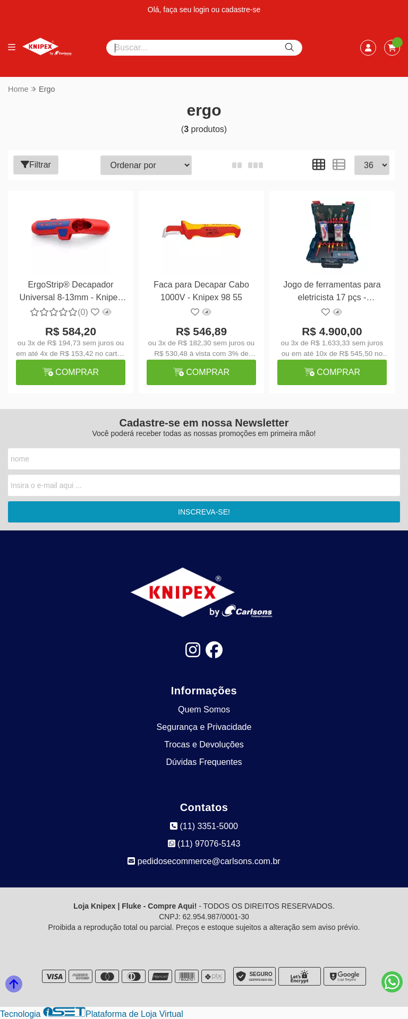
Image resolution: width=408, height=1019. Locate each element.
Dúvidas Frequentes (204, 762)
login (202, 9)
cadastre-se (241, 9)
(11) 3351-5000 (204, 826)
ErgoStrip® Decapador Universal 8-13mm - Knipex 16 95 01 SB (71, 292)
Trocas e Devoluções (204, 744)
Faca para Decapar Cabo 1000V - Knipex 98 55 (201, 291)
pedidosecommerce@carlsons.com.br (204, 861)
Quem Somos (204, 709)
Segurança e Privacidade (204, 726)
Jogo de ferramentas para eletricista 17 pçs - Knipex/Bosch (331, 292)
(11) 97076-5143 (204, 843)
